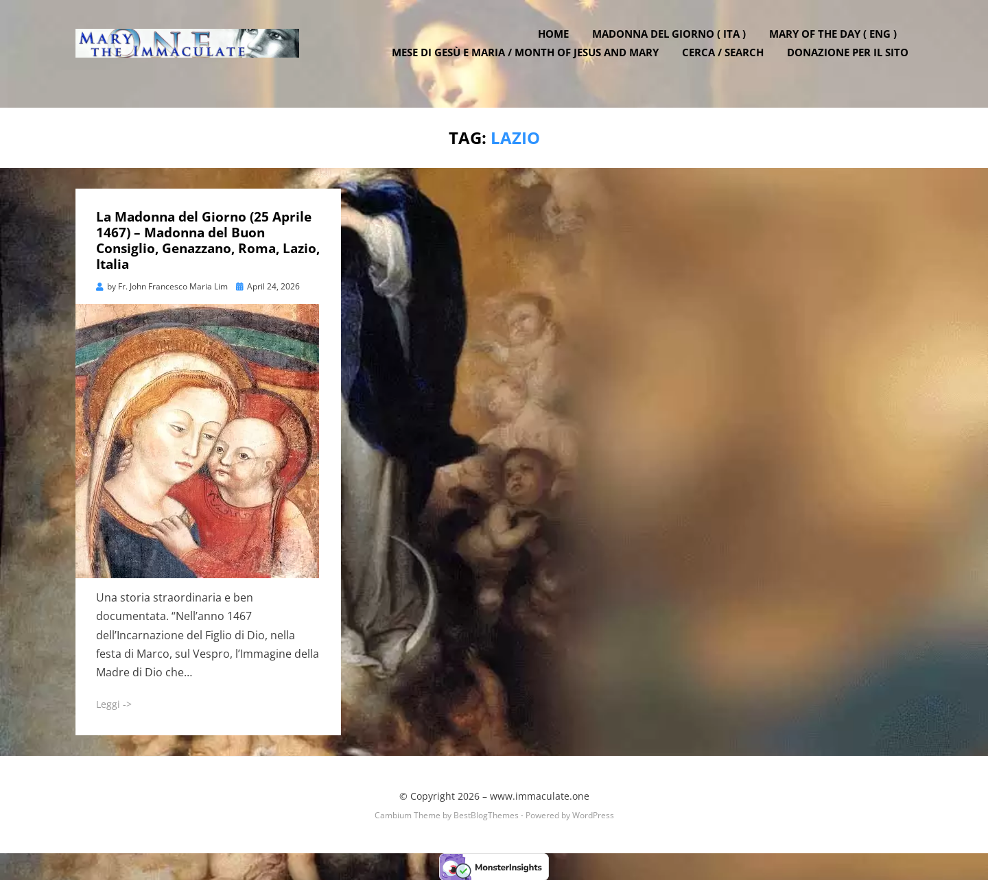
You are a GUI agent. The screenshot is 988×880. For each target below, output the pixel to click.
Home (557, 43)
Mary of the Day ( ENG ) (837, 43)
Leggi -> (114, 703)
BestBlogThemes (486, 814)
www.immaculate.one (539, 794)
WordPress (593, 814)
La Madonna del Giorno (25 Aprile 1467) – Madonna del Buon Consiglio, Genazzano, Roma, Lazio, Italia (208, 239)
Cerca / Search (727, 62)
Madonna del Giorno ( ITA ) (673, 43)
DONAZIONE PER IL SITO (852, 62)
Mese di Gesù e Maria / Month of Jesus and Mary (529, 62)
